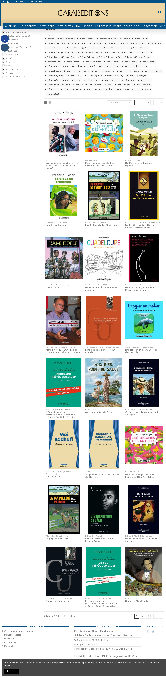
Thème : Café (154, 43)
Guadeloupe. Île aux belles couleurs (101, 288)
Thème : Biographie (114, 43)
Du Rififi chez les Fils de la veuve (141, 539)
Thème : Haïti (140, 66)
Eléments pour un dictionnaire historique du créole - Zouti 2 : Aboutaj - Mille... (101, 605)
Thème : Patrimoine (54, 85)
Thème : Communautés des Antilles (81, 52)
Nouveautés (36, 1)
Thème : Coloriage (54, 52)
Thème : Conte (107, 52)
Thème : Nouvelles (110, 80)
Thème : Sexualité (142, 85)
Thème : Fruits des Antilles (75, 66)
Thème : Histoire (53, 71)
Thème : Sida (51, 89)
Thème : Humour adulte (128, 71)
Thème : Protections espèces (98, 85)
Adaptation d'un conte (18, 36)
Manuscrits (9, 638)
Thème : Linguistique (55, 75)
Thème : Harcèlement (120, 66)
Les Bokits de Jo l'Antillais (101, 225)
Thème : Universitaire (94, 89)
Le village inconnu (56, 225)
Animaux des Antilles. (17, 76)
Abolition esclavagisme (18, 32)
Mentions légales (12, 635)
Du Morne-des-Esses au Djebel (139, 164)
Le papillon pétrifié (57, 538)
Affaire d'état (13, 54)
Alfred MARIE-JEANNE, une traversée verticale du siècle (63, 351)
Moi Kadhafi (53, 476)
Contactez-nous (20, 1)
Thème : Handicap (99, 66)
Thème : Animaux (76, 43)
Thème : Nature (91, 80)
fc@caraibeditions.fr (87, 644)
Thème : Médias (52, 80)
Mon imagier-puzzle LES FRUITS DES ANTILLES (100, 164)
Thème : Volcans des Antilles (119, 89)
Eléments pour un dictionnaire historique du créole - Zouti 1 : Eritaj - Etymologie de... (61, 416)
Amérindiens (13, 69)
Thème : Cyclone (143, 52)
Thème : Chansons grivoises (115, 48)
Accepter (11, 671)
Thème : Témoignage (71, 89)
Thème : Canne (72, 48)
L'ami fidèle (53, 287)
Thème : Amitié (104, 39)
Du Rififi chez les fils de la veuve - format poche (141, 226)
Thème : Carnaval (90, 48)
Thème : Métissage (72, 80)
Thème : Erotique (72, 62)
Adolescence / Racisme (18, 47)
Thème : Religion (123, 85)
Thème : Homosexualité (103, 71)
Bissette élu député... (138, 601)
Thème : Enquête (142, 57)
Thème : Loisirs (75, 75)
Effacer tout (53, 94)
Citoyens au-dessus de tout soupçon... (141, 413)
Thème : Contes (125, 52)
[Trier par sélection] (115, 102)
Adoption (12, 51)
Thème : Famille (111, 62)
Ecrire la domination (58, 601)
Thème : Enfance (86, 57)
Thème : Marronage (114, 75)
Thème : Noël (128, 80)
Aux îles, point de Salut (99, 412)
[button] (47, 26)
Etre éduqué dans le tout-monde (100, 351)
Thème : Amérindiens (55, 43)
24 (128, 102)
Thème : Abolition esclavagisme (60, 39)
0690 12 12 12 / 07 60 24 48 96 (92, 640)
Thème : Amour (122, 39)
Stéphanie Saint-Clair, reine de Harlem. (102, 475)
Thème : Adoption (85, 39)
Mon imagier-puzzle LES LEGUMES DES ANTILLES (140, 475)
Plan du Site (10, 646)
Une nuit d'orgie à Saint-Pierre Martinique (140, 288)
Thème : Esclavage (92, 62)
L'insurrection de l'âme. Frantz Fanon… (99, 539)
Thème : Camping (53, 48)
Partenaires (10, 642)
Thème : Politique (74, 85)
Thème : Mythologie (136, 75)
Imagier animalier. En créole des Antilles (142, 351)
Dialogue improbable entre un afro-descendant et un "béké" (62, 165)
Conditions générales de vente (19, 631)
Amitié (10, 58)
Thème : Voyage (143, 89)
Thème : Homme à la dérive (76, 71)
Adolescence (13, 39)
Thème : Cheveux (139, 48)
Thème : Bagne (94, 43)
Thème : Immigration (152, 71)
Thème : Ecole (52, 57)
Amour (10, 62)
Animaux (11, 73)
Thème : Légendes (93, 75)
